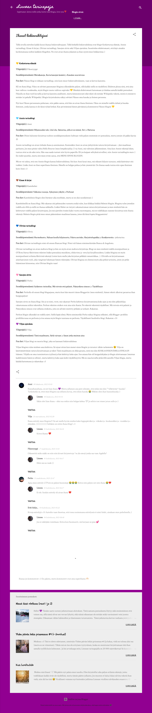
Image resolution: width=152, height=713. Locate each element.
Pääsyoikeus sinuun (81, 286)
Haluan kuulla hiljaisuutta (58, 237)
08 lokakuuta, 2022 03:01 (42, 384)
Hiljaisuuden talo (41, 130)
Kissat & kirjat (25, 180)
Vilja (30, 416)
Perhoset (70, 192)
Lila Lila (53, 130)
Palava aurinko (76, 237)
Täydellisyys (97, 286)
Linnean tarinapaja (35, 7)
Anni (30, 384)
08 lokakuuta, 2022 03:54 (53, 397)
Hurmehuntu (40, 237)
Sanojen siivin (25, 275)
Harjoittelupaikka (91, 237)
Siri (83, 130)
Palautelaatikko (84, 18)
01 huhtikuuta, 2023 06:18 (54, 429)
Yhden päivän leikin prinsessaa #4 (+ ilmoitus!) (41, 634)
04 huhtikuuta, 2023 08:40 (54, 517)
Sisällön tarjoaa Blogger (76, 699)
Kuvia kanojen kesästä (55, 75)
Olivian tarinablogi (27, 225)
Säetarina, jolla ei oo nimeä (69, 130)
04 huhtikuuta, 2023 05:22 (49, 508)
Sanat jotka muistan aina (74, 335)
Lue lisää (131, 624)
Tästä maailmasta (41, 335)
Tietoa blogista (109, 18)
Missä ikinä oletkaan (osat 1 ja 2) (34, 604)
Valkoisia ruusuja (40, 192)
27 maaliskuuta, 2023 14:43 (49, 449)
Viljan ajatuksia (26, 324)
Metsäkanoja (39, 75)
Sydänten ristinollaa (42, 286)
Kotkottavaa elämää (27, 63)
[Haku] (140, 8)
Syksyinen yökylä (56, 192)
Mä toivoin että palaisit (62, 286)
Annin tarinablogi (27, 118)
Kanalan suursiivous (76, 75)
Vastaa (31, 410)
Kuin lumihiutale (24, 665)
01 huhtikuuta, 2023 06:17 (54, 458)
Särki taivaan (55, 335)
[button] (134, 35)
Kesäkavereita (108, 237)
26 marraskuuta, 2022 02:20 (43, 416)
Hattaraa (91, 130)
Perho (30, 478)
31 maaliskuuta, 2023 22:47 (44, 478)
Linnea (40, 396)
